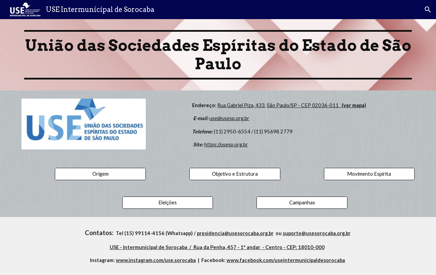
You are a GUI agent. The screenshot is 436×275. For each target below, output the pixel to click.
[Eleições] (168, 203)
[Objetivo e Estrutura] (235, 174)
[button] (428, 9)
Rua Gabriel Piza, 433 (241, 105)
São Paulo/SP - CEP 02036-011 (304, 105)
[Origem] (100, 174)
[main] (218, 54)
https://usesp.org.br (226, 144)
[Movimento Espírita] (369, 174)
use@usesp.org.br (229, 118)
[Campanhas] (302, 203)
